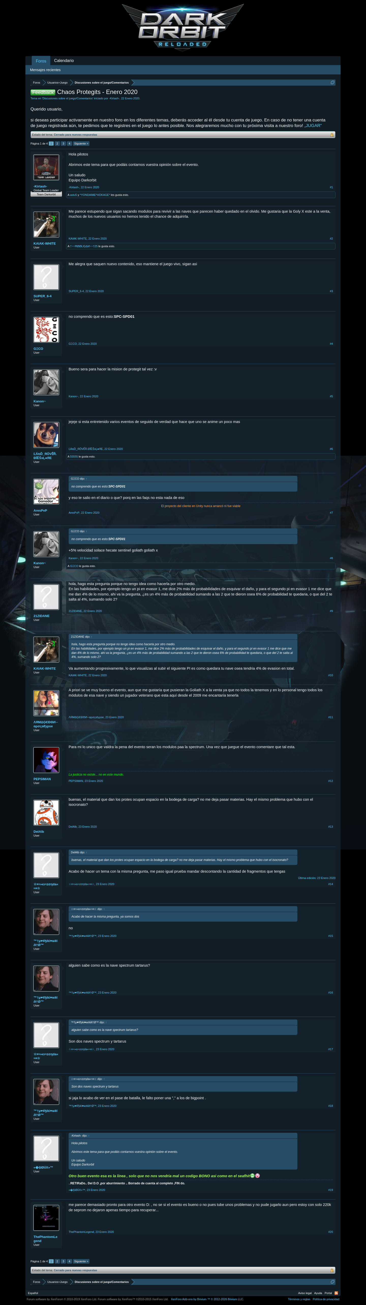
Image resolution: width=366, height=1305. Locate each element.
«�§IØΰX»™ (43, 1167)
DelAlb (39, 832)
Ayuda (318, 1293)
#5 (331, 396)
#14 (330, 884)
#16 (330, 992)
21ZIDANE (42, 616)
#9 (331, 610)
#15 (330, 935)
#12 (330, 780)
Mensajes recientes (45, 70)
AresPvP (40, 510)
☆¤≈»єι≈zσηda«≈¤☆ (46, 886)
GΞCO (38, 349)
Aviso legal (305, 1293)
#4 (331, 343)
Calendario (64, 60)
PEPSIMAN (42, 779)
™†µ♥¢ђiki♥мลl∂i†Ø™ (45, 943)
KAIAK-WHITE (45, 243)
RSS (336, 1293)
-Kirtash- (114, 98)
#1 (331, 187)
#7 (331, 512)
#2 (331, 238)
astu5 (73, 194)
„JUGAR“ (313, 125)
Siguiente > (81, 143)
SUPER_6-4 (43, 296)
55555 (74, 456)
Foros (41, 61)
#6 (331, 448)
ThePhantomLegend (45, 1239)
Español (33, 1293)
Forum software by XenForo (62, 1299)
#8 (331, 558)
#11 (330, 717)
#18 (330, 1105)
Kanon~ (40, 401)
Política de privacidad (326, 1299)
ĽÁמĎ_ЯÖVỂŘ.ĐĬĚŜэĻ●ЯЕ (45, 456)
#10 (330, 675)
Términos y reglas (299, 1299)
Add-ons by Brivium (207, 1299)
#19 (330, 1189)
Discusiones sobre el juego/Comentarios (67, 98)
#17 (330, 1049)
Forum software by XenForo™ (133, 1299)
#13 (330, 826)
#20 (330, 1231)
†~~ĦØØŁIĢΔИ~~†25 (84, 246)
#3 (331, 291)
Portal (328, 1293)
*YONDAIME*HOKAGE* (95, 194)
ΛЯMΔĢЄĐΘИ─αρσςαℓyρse (46, 724)
